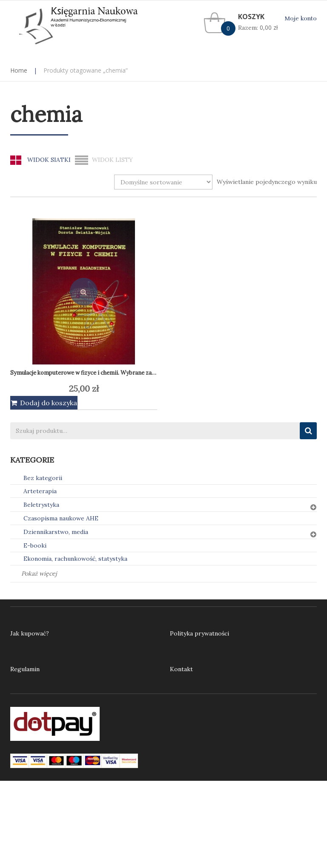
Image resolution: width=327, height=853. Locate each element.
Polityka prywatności (199, 633)
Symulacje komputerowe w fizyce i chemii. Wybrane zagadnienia (94, 372)
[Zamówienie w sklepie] (163, 182)
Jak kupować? (29, 633)
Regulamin (25, 669)
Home (18, 70)
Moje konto (300, 18)
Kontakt (181, 669)
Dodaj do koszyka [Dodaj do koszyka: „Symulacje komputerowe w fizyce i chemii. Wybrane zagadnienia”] (48, 402)
